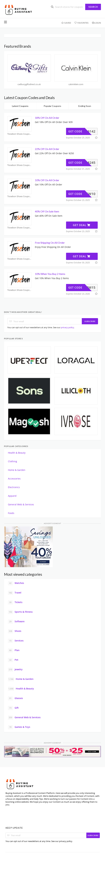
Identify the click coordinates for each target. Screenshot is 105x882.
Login (96, 22)
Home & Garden (16, 469)
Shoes (14, 631)
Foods (11, 513)
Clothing (12, 461)
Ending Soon (84, 106)
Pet (13, 660)
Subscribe (90, 321)
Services (16, 641)
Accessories (14, 478)
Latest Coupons (20, 106)
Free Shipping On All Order (50, 242)
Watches (16, 583)
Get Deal (81, 225)
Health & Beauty (16, 452)
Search (93, 7)
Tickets (15, 602)
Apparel (12, 495)
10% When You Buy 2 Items (50, 273)
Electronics (14, 487)
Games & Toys (19, 727)
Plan (13, 650)
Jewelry (15, 669)
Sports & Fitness (20, 612)
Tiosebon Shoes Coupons (19, 134)
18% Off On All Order (47, 117)
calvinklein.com (75, 84)
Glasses (15, 698)
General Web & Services (21, 504)
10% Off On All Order (47, 180)
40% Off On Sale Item (47, 211)
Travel (14, 593)
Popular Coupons (52, 106)
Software (16, 621)
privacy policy (67, 327)
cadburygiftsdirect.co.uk (29, 84)
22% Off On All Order (47, 148)
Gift (13, 708)
